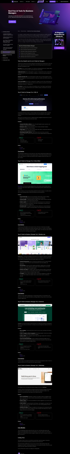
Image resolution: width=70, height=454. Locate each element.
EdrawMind (20, 186)
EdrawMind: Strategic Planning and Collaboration (28, 51)
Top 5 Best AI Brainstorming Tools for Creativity (8, 45)
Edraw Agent (28, 1)
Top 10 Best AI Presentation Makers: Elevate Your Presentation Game (8, 41)
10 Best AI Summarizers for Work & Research (8, 38)
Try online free (52, 1)
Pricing (47, 1)
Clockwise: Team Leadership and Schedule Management (29, 54)
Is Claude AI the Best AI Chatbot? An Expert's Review (8, 34)
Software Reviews (23, 31)
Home (19, 31)
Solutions (22, 1)
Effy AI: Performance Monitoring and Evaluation (28, 49)
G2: (20, 289)
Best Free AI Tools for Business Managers (7, 52)
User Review (21, 151)
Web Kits (34, 1)
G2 (20, 147)
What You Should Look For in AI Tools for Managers (29, 47)
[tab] (8, 32)
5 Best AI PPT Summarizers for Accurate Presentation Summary (8, 48)
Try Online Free (12, 21)
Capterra (21, 148)
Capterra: (21, 222)
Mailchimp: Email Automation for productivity (28, 56)
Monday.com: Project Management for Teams (28, 53)
